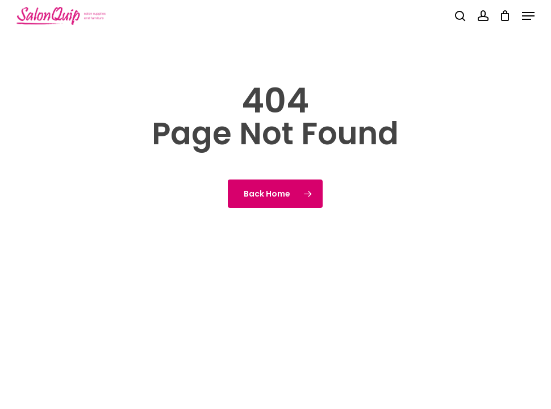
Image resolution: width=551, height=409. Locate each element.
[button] (528, 16)
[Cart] (505, 16)
